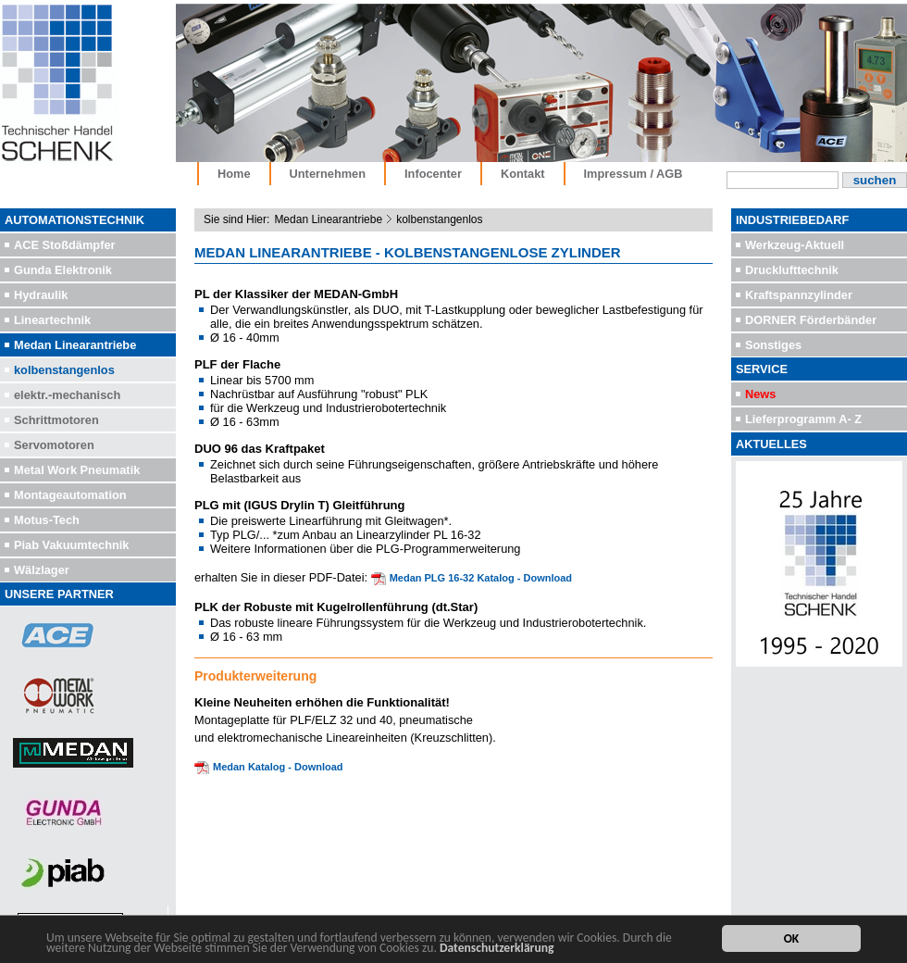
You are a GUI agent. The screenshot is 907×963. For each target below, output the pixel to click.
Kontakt (523, 174)
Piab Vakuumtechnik (71, 545)
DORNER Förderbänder (810, 320)
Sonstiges (773, 345)
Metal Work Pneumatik (77, 470)
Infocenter (433, 174)
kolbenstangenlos (64, 370)
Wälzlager (41, 570)
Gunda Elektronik (63, 270)
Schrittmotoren (56, 420)
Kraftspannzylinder (798, 295)
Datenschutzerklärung (497, 949)
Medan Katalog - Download (278, 766)
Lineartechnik (52, 320)
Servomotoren (54, 445)
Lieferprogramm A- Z (803, 419)
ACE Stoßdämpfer (65, 245)
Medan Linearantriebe (75, 345)
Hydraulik (41, 295)
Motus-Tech (47, 520)
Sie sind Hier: (236, 219)
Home (234, 174)
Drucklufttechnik (792, 270)
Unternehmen (328, 174)
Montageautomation (70, 495)
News (760, 394)
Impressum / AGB (633, 174)
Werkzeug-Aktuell (794, 245)
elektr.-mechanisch (67, 395)
